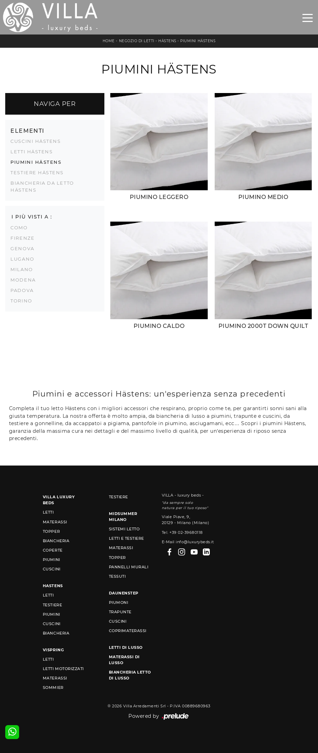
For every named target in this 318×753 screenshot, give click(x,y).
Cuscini (52, 569)
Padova (21, 290)
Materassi (55, 522)
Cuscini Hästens (35, 141)
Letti (48, 512)
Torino (21, 300)
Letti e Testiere (126, 538)
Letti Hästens (31, 151)
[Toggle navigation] (307, 17)
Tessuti (117, 576)
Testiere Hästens (37, 172)
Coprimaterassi (127, 630)
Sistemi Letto (124, 529)
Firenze (22, 238)
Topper (51, 531)
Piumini (51, 559)
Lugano (22, 259)
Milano (21, 269)
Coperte (53, 550)
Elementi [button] (27, 130)
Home (109, 41)
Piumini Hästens (197, 41)
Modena (22, 280)
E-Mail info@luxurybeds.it (188, 541)
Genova (22, 248)
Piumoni (118, 602)
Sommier (53, 687)
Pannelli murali (129, 566)
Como (18, 227)
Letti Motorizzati (63, 668)
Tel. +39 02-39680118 (182, 532)
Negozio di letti (136, 41)
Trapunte (120, 611)
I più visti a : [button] (31, 217)
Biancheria (56, 540)
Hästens (167, 41)
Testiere (52, 604)
